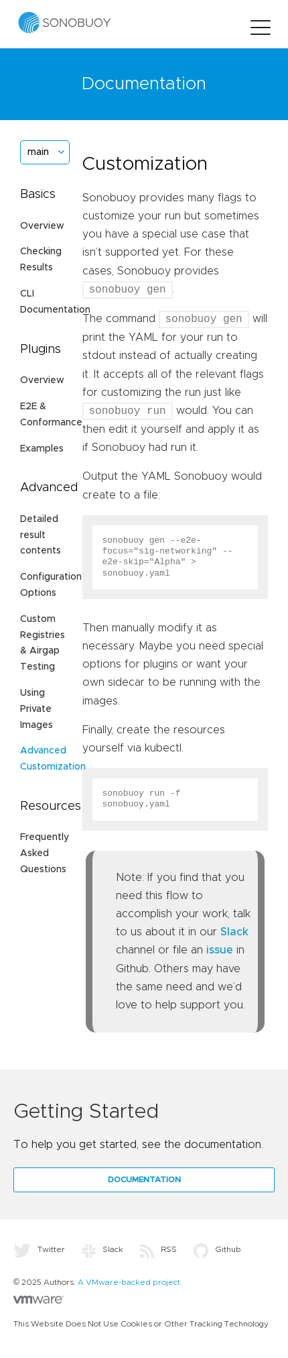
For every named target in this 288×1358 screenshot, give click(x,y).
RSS (158, 1249)
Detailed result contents (40, 535)
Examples (42, 449)
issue (219, 950)
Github (217, 1249)
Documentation (144, 1180)
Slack (234, 932)
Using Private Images (36, 709)
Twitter (39, 1249)
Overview (42, 226)
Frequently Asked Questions (44, 853)
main (38, 152)
